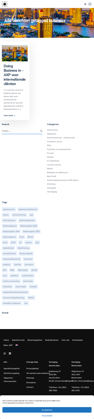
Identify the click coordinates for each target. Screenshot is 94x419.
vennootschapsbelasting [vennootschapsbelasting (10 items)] (13, 298)
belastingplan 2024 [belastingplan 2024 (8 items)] (11, 231)
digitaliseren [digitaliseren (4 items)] (8, 248)
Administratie (18, 340)
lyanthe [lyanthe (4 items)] (17, 264)
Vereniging (52, 192)
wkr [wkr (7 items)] (26, 303)
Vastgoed (51, 188)
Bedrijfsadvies (52, 340)
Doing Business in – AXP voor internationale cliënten (15, 75)
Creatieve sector (54, 141)
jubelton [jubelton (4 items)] (6, 264)
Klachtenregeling (11, 373)
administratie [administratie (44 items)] (9, 209)
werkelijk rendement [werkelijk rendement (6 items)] (11, 303)
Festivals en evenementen (59, 149)
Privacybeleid (47, 415)
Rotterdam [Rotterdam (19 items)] (28, 281)
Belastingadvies (35, 340)
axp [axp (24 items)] (31, 215)
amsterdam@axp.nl (64, 381)
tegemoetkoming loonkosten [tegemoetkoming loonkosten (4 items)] (15, 292)
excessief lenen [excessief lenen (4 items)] (9, 253)
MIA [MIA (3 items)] (4, 270)
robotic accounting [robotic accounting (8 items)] (11, 281)
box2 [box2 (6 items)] (22, 237)
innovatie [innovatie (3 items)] (28, 259)
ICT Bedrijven (53, 161)
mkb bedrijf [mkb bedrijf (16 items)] (23, 270)
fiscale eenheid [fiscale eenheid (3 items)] (26, 253)
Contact (30, 387)
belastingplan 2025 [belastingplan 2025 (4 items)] (31, 231)
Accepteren (47, 410)
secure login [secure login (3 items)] (21, 287)
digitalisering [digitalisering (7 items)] (23, 248)
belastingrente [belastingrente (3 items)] (9, 237)
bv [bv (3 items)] (20, 242)
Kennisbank (77, 340)
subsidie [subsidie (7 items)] (33, 287)
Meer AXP (8, 345)
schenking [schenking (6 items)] (7, 287)
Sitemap (30, 378)
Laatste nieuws (54, 165)
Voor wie (65, 340)
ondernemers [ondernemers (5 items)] (27, 275)
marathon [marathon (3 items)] (29, 264)
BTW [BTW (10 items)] (13, 242)
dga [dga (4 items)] (37, 242)
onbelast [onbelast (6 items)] (14, 275)
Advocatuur (52, 130)
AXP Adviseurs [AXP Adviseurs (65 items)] (9, 220)
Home (6, 340)
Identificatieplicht (12, 368)
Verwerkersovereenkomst (38, 373)
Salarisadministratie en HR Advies (62, 180)
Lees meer (8, 115)
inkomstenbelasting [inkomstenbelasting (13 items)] (11, 259)
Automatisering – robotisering (61, 137)
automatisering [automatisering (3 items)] (19, 215)
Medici (50, 168)
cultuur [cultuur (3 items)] (28, 242)
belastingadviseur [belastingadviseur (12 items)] (27, 220)
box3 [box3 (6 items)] (5, 242)
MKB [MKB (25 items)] (12, 270)
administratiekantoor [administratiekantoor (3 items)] (28, 209)
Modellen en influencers (57, 172)
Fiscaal (50, 153)
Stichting (51, 184)
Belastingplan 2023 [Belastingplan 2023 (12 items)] (28, 226)
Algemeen (51, 134)
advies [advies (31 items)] (6, 215)
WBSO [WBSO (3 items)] (31, 298)
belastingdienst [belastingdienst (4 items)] (10, 226)
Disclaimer (31, 382)
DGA (49, 145)
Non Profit (51, 176)
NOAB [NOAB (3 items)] (34, 270)
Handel (50, 157)
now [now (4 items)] (5, 275)
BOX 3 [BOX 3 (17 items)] (30, 237)
